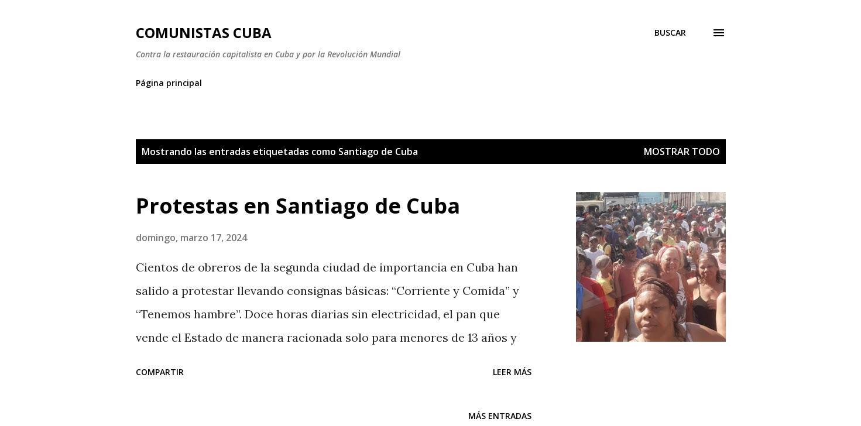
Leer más (512, 371)
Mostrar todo (682, 151)
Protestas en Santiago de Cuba (298, 205)
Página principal (169, 82)
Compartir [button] (160, 371)
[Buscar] (670, 33)
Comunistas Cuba (204, 32)
